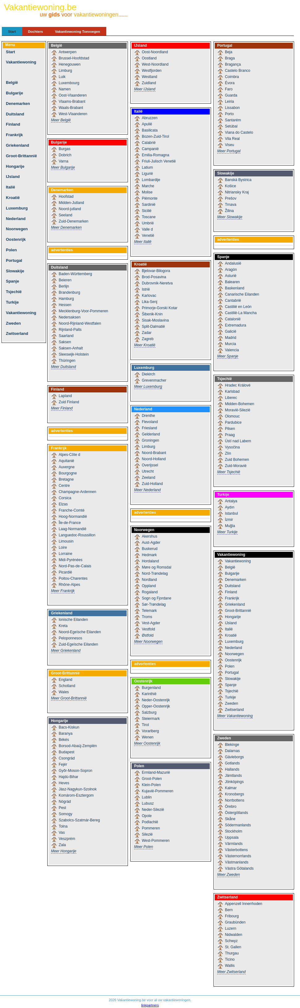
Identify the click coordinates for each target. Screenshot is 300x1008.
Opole (147, 816)
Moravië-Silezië (237, 410)
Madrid (230, 337)
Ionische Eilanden (73, 619)
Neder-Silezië (153, 809)
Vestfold (148, 629)
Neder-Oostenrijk (156, 700)
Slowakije (15, 271)
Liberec (231, 398)
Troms (147, 617)
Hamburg (66, 298)
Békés (64, 740)
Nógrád (65, 801)
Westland (149, 77)
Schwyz (231, 941)
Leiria (229, 101)
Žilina (229, 211)
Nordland (149, 580)
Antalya (231, 501)
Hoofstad (66, 196)
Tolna (63, 826)
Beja (228, 52)
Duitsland (15, 114)
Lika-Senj (149, 302)
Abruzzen (150, 118)
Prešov (230, 198)
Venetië (148, 235)
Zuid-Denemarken (73, 221)
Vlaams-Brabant (72, 101)
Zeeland (148, 477)
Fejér (63, 764)
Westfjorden (152, 70)
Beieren (65, 280)
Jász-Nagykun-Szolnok (78, 789)
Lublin (147, 797)
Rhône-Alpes (69, 584)
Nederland (16, 218)
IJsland (13, 176)
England (65, 679)
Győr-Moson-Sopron (75, 770)
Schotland (67, 686)
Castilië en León (238, 307)
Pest (62, 808)
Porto (229, 114)
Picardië (65, 572)
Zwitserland (17, 333)
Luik (62, 77)
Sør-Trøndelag (154, 604)
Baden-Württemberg (75, 274)
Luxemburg (17, 208)
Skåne (230, 819)
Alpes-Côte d (69, 454)
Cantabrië (233, 300)
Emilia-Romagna (155, 155)
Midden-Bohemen (239, 404)
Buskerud (150, 549)
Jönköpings (234, 782)
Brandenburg (69, 292)
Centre (64, 485)
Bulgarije (14, 93)
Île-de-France (70, 523)
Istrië (146, 289)
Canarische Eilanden (242, 294)
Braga (230, 58)
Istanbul (231, 513)
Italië (10, 187)
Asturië (230, 276)
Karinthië (149, 694)
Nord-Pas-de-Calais (75, 566)
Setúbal (231, 126)
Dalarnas (232, 751)
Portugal (14, 260)
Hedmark (149, 555)
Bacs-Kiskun (69, 727)
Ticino (230, 959)
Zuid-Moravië (236, 466)
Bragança (233, 64)
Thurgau (232, 953)
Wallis (230, 965)
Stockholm (233, 831)
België (12, 82)
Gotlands (232, 763)
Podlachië (150, 822)
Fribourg (232, 916)
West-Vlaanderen (73, 114)
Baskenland (234, 288)
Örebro (230, 806)
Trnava (230, 204)
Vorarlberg (150, 731)
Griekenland (17, 145)
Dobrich (65, 155)
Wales (64, 692)
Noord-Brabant (154, 453)
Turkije (12, 302)
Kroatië (13, 197)
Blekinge (232, 744)
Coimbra (232, 77)
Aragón (231, 269)
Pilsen (230, 428)
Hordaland (150, 561)
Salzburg (149, 712)
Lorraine (65, 554)
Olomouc (232, 416)
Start (12, 31)
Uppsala (232, 837)
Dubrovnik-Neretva (157, 283)
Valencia (232, 350)
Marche (148, 186)
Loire (63, 547)
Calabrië (149, 143)
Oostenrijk (16, 239)
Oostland (149, 58)
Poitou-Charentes (73, 578)
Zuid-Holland (152, 484)
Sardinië (148, 204)
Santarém (233, 120)
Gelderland (151, 434)
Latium (147, 167)
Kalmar (231, 788)
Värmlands (234, 843)
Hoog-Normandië (73, 516)
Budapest (66, 752)
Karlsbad (232, 391)
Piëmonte (150, 198)
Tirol (145, 725)
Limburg (65, 70)
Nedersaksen (70, 317)
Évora (230, 83)
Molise (147, 192)
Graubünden (235, 922)
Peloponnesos (70, 638)
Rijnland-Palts (70, 329)
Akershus (149, 536)
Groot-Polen (152, 779)
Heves (64, 783)
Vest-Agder (151, 623)
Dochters (35, 31)
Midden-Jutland (71, 203)
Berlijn (64, 286)
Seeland (65, 215)
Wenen (148, 737)
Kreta (63, 626)
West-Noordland (155, 64)
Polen (11, 250)
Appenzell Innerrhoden (243, 904)
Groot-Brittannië (21, 156)
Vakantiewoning (21, 62)
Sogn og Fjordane (156, 598)
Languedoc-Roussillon (77, 535)
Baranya (66, 733)
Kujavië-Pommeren (157, 791)
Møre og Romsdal (156, 567)
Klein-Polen (151, 785)
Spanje (12, 281)
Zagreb (148, 339)
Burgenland (151, 688)
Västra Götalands (239, 868)
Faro (229, 89)
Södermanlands (238, 825)
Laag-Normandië (72, 529)
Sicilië (146, 211)
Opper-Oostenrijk (156, 706)
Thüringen (67, 360)
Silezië (147, 834)
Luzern (230, 928)
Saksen (65, 342)
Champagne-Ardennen (77, 492)
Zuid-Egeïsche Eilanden (78, 644)
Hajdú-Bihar (68, 777)
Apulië (147, 124)
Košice (230, 186)
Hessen (65, 305)
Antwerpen (67, 52)
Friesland (149, 428)
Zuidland (149, 83)
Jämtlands (233, 775)
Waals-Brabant (71, 108)
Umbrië (148, 223)
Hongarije (15, 166)
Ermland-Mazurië (156, 772)
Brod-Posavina (154, 277)
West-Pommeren (156, 840)
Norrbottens (234, 800)
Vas (62, 832)
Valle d (147, 229)
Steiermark (151, 718)
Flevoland (150, 422)
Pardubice (233, 422)
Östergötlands (236, 813)
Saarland (66, 336)
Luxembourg (69, 83)
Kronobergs (234, 794)
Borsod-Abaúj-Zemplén (78, 746)
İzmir (229, 519)
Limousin (66, 541)
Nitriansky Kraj (237, 192)
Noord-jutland (70, 209)
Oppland (149, 586)
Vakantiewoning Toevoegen (77, 31)
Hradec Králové (238, 385)
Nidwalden (233, 934)
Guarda (231, 95)
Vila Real (232, 138)
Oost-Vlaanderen (73, 95)
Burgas (64, 149)
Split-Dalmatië (153, 326)
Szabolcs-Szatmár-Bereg (79, 820)
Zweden (13, 323)
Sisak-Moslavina (155, 320)
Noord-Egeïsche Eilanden (80, 632)
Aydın (229, 507)
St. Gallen (233, 947)
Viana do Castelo (239, 132)
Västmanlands (236, 862)
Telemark (149, 610)
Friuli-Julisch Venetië (159, 161)
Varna (63, 161)
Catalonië (233, 319)
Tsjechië (14, 291)
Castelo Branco (237, 70)
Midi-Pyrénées (70, 560)
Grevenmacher (154, 380)
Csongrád (67, 758)
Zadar (146, 333)
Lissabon (232, 108)
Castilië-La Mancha (241, 313)
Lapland (65, 396)
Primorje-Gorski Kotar (159, 308)
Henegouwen (70, 64)
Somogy (65, 814)
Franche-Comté (71, 510)
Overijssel (150, 465)
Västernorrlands (238, 856)
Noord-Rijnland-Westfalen (80, 323)
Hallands (232, 769)
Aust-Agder (151, 542)
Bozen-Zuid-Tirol (155, 136)
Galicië (230, 331)
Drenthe (148, 415)
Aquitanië (66, 461)
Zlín (228, 453)
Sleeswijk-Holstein (74, 354)
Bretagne (66, 479)
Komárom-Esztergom (76, 795)
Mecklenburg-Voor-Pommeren (83, 311)
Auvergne (66, 467)
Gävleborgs (234, 757)
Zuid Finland (69, 402)
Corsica (65, 498)
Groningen (150, 440)
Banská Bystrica (238, 180)
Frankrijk (14, 134)
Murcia (230, 344)
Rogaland (150, 592)
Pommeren (151, 828)
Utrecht (148, 471)
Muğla (230, 526)
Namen (65, 89)
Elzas (63, 504)
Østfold (148, 635)
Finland (13, 124)
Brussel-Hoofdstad (74, 58)
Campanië (150, 149)
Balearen (232, 282)
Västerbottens (236, 850)
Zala (62, 845)
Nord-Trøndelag (155, 573)
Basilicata (150, 130)
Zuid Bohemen (237, 459)
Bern (229, 910)
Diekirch (148, 374)
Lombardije (151, 180)
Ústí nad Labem (238, 441)
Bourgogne (68, 473)
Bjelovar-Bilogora (156, 271)
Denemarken (18, 103)
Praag (230, 435)
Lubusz (148, 803)
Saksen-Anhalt (71, 348)
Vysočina (232, 447)
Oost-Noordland (155, 52)
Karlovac (149, 295)
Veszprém (67, 839)
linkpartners (150, 1005)
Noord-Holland (154, 459)
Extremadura (235, 325)
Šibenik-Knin (152, 314)
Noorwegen (17, 229)
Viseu (229, 145)
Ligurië (147, 173)
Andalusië (233, 263)
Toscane (149, 217)
